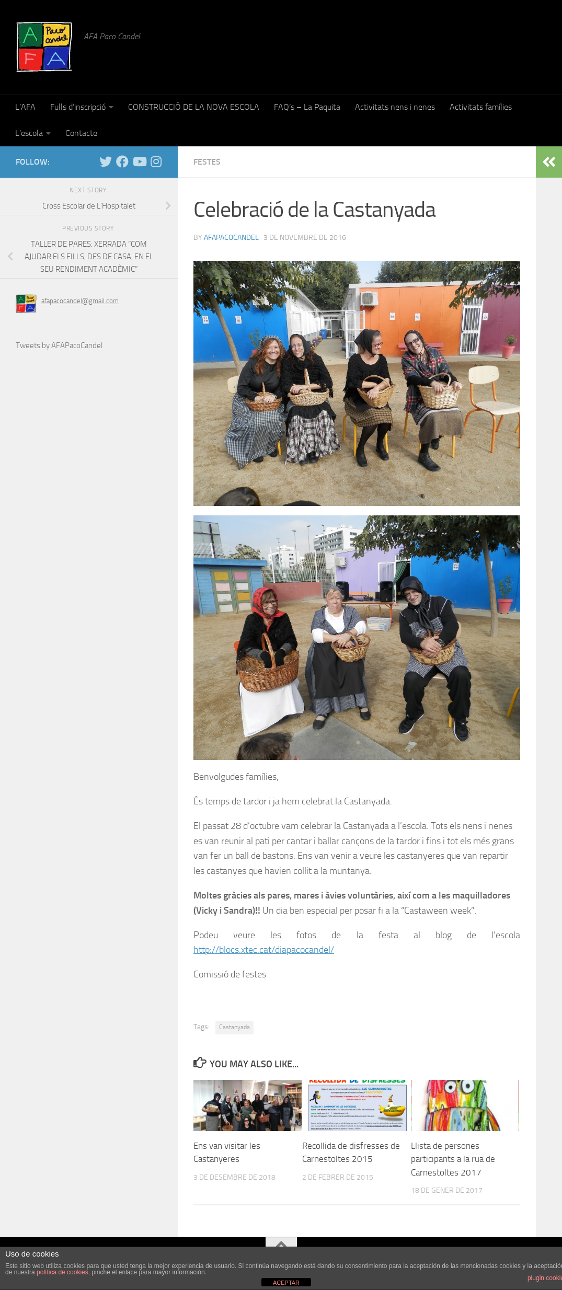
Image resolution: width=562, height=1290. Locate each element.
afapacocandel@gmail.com (80, 301)
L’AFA (25, 107)
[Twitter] (105, 161)
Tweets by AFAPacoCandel (59, 345)
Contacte (81, 133)
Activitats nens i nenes (395, 107)
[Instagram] (156, 161)
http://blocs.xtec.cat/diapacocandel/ (263, 949)
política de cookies (62, 1272)
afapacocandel (231, 237)
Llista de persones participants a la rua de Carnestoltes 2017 (453, 1159)
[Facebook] (122, 161)
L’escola (29, 133)
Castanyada (234, 1027)
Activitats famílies (481, 107)
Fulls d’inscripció (78, 107)
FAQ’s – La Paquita (307, 107)
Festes (207, 162)
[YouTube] (139, 161)
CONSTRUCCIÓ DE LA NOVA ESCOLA (193, 107)
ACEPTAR (286, 1283)
